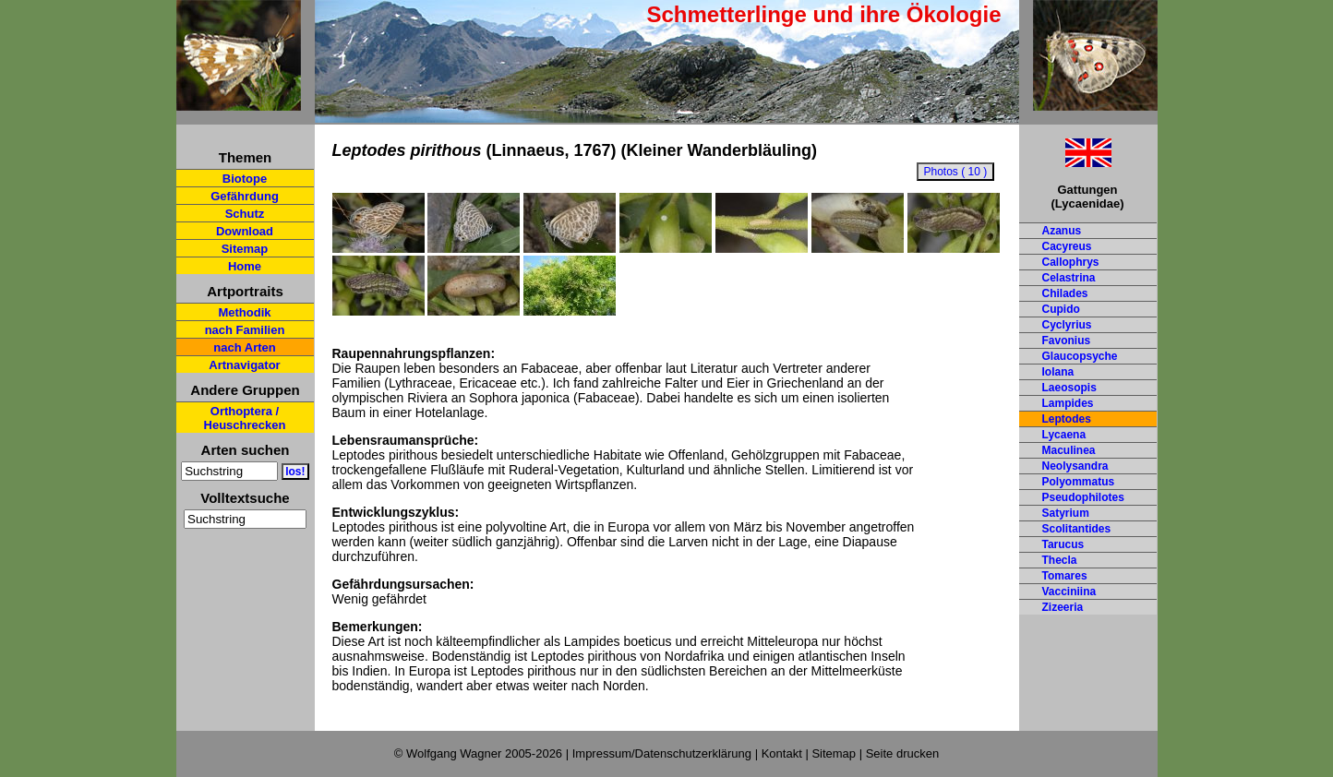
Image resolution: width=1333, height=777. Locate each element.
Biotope (244, 178)
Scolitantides (1076, 528)
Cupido (1061, 309)
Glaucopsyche (1080, 356)
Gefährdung (244, 196)
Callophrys (1070, 262)
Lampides (1068, 403)
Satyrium (1065, 513)
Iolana (1058, 371)
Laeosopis (1069, 387)
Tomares (1064, 575)
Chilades (1065, 293)
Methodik (244, 312)
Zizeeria (1063, 607)
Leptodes (1066, 418)
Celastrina (1069, 277)
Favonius (1066, 340)
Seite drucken (903, 753)
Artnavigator (244, 365)
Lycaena (1064, 434)
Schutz (245, 214)
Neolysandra (1075, 466)
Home (244, 266)
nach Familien (245, 330)
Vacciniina (1069, 591)
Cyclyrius (1067, 324)
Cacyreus (1067, 246)
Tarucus (1063, 544)
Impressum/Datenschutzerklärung (661, 753)
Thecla (1059, 560)
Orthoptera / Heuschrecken (245, 418)
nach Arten (244, 347)
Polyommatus (1078, 481)
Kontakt (782, 753)
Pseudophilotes (1083, 497)
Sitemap (245, 249)
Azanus (1062, 230)
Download (244, 231)
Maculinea (1069, 450)
